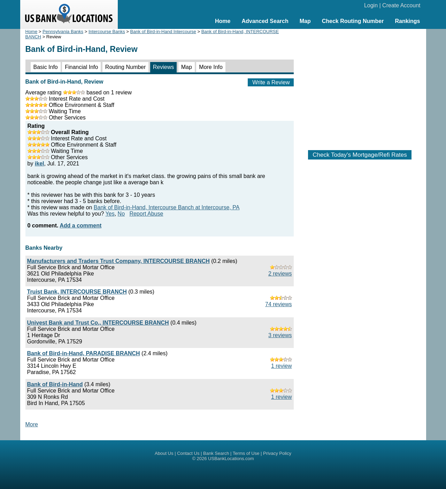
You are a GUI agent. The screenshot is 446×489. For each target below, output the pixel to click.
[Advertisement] (359, 86)
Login (371, 5)
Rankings (407, 21)
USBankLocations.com (231, 458)
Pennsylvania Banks (63, 31)
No (121, 214)
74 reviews (278, 304)
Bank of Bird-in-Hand (55, 384)
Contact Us (188, 453)
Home (222, 21)
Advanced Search (264, 21)
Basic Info (45, 67)
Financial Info (81, 67)
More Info (211, 67)
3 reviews (280, 335)
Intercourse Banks (107, 31)
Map (305, 21)
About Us (164, 453)
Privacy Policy (277, 453)
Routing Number (125, 67)
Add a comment (80, 225)
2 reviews (280, 274)
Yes (110, 214)
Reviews (163, 67)
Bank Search (216, 453)
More (31, 424)
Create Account (401, 5)
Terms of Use (246, 453)
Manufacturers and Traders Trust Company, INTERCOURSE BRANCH (118, 261)
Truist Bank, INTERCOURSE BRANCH (77, 292)
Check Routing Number (353, 21)
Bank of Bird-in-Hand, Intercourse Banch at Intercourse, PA (167, 207)
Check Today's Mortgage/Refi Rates (360, 155)
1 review (281, 366)
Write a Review (271, 82)
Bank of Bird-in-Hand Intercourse (163, 31)
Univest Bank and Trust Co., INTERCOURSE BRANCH (98, 323)
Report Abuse (146, 214)
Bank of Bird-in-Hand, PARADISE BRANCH (83, 353)
